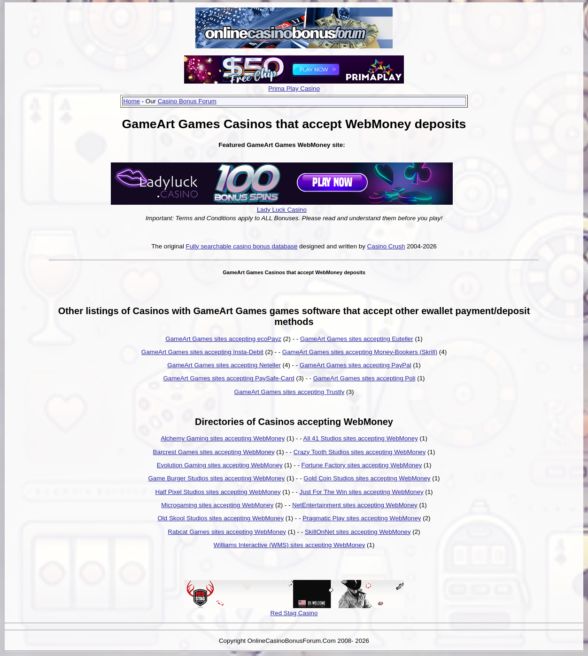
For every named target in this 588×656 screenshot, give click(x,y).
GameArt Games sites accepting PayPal (355, 365)
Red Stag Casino (294, 613)
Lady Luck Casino (282, 209)
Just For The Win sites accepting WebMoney (362, 491)
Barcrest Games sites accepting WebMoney (214, 451)
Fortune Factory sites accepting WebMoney (362, 465)
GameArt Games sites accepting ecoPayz (223, 338)
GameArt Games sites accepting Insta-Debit (202, 351)
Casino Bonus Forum (187, 101)
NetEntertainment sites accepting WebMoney (354, 505)
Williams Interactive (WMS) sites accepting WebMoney (289, 544)
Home (131, 101)
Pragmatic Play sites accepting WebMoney (361, 518)
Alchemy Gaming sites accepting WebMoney (223, 438)
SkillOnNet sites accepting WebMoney (358, 531)
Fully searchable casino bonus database (242, 246)
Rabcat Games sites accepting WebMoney (227, 531)
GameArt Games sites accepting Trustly (289, 391)
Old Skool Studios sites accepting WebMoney (220, 518)
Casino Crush (386, 246)
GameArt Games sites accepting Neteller (223, 365)
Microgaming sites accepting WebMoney (217, 505)
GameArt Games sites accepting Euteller (356, 338)
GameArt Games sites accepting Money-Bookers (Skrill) (359, 351)
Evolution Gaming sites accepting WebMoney (220, 465)
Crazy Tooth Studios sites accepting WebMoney (360, 451)
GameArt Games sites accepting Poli (364, 378)
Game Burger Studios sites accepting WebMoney (216, 478)
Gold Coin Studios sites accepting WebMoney (366, 478)
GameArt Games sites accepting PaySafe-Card (228, 378)
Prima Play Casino (294, 88)
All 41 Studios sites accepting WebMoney (360, 438)
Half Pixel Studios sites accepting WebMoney (217, 491)
